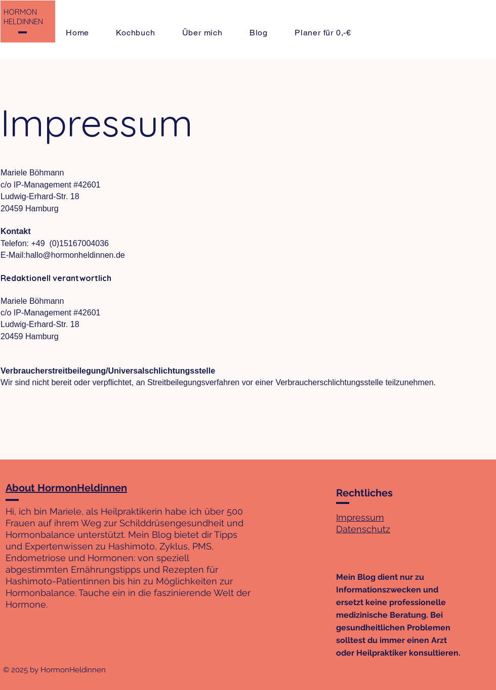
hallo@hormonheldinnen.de (75, 255)
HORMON (20, 12)
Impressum (360, 517)
